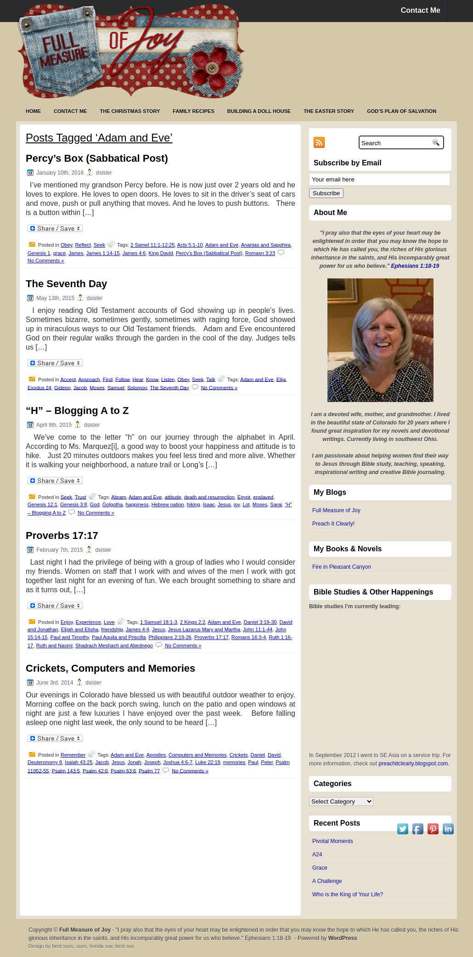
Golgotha (112, 504)
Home (33, 111)
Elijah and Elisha (79, 629)
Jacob (80, 387)
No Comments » (46, 260)
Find (108, 379)
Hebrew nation (168, 504)
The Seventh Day (66, 283)
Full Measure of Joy (336, 510)
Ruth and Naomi (54, 645)
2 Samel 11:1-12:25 (152, 245)
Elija (281, 379)
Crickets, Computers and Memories (110, 668)
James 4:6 (134, 253)
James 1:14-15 (103, 253)
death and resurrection (209, 496)
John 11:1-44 (257, 629)
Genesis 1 (39, 253)
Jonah (134, 762)
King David (161, 253)
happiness (136, 504)
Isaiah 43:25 (78, 762)
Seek (99, 245)
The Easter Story (329, 111)
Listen (168, 379)
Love (109, 622)
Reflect (83, 245)
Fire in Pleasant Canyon (341, 567)
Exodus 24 (39, 387)
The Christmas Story (130, 111)
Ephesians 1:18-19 (415, 266)
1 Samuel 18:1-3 (158, 622)
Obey (66, 245)
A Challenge (327, 881)
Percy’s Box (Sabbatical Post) (97, 158)
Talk (210, 379)
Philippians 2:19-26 (169, 637)
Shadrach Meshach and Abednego (114, 645)
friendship (112, 629)
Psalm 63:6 (123, 770)
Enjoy (67, 622)
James (75, 253)
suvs (81, 946)
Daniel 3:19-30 (260, 622)
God (95, 504)
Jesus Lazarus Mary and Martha (204, 629)
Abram (118, 496)
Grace (319, 868)
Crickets (239, 755)
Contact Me (420, 10)
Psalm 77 (149, 770)
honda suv (101, 946)
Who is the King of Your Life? (347, 894)
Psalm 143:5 (66, 770)
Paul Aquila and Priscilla (119, 637)
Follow (122, 379)
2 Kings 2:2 (192, 622)
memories (234, 762)
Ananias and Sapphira (266, 245)
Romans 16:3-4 (248, 637)
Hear (138, 379)
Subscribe (326, 193)
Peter (267, 762)
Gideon (62, 387)
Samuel (115, 387)
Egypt (243, 496)
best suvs (62, 946)
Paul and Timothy (70, 637)
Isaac (209, 504)
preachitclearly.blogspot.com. (414, 763)
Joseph (152, 762)
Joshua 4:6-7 (177, 762)
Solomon (137, 387)
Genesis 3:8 (73, 504)
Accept (68, 379)
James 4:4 (137, 629)
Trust (80, 496)
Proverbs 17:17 (62, 535)
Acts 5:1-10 (190, 245)
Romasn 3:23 (260, 253)
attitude (173, 496)
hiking (193, 504)
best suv (124, 946)
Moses (97, 387)
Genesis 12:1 (42, 504)
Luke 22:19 (207, 762)
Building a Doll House (259, 111)
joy (237, 504)
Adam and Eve (221, 245)
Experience (88, 622)
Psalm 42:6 (95, 770)
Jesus (224, 504)
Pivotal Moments (332, 841)
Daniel (258, 755)
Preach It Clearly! (333, 524)
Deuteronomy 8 (45, 762)
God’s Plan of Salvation (401, 111)
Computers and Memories (198, 755)
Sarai (276, 504)
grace (59, 253)
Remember (73, 755)
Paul (253, 762)
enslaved (263, 496)
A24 (317, 854)
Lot (245, 504)
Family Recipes (193, 111)
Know (152, 379)
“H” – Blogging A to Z (77, 410)
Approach (89, 379)
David (274, 755)
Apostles (156, 755)
